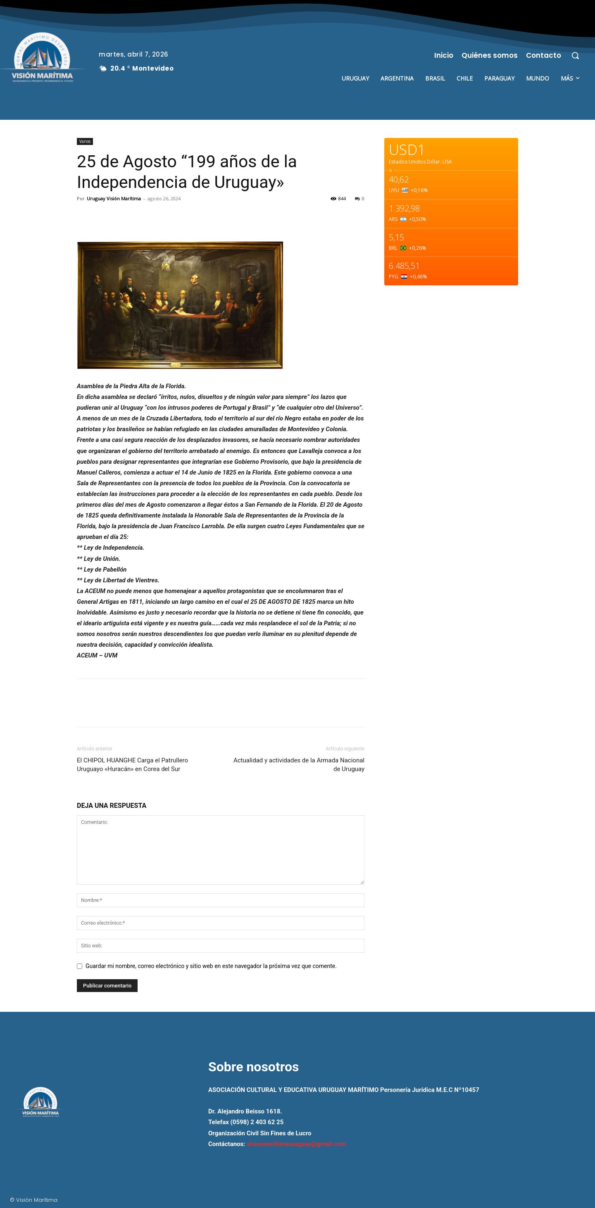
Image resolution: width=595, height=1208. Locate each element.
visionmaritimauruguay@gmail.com (296, 1144)
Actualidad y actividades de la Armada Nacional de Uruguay (298, 765)
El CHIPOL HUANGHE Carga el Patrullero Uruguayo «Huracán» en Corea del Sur (132, 765)
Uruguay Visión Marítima (114, 198)
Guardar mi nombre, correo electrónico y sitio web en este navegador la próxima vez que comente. (211, 966)
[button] (575, 55)
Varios (84, 141)
